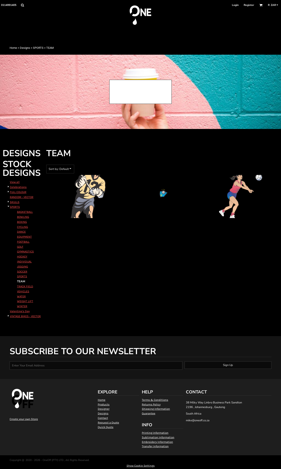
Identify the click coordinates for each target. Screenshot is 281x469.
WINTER (22, 306)
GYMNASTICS (25, 251)
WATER (21, 296)
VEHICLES (23, 291)
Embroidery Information (157, 442)
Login (235, 5)
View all (15, 182)
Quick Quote (105, 427)
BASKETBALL (25, 211)
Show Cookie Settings (141, 465)
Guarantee (148, 413)
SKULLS (14, 202)
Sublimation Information (158, 437)
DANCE (21, 231)
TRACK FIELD (25, 286)
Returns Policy (151, 404)
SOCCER (22, 271)
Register (249, 5)
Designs (25, 47)
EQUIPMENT (24, 236)
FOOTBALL (23, 241)
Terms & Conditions (155, 399)
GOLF (20, 246)
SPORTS (38, 47)
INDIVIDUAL (24, 261)
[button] (22, 5)
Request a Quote (108, 422)
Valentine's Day (20, 311)
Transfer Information (155, 446)
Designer (104, 408)
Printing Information (155, 432)
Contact (103, 418)
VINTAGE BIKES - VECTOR (25, 316)
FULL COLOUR (18, 192)
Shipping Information (156, 408)
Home (13, 47)
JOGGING (22, 266)
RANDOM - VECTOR (21, 197)
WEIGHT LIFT (25, 301)
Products (104, 404)
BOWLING (23, 216)
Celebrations (18, 187)
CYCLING (22, 227)
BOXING (22, 221)
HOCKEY (22, 256)
